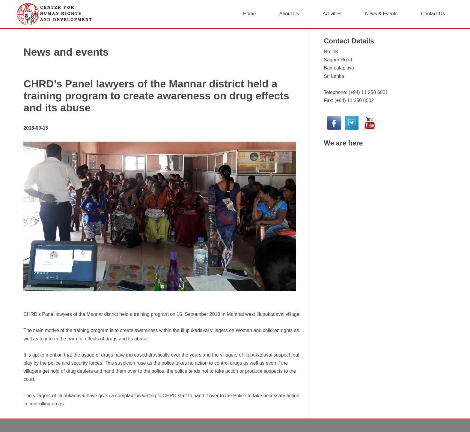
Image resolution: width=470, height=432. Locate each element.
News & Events (381, 13)
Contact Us (433, 13)
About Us (289, 13)
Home (249, 13)
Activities (332, 13)
